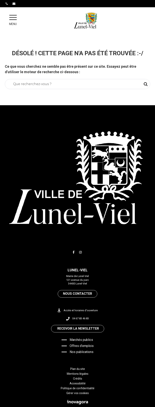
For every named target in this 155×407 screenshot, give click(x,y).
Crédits (77, 378)
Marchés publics (81, 340)
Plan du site (77, 369)
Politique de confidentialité (77, 388)
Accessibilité (78, 383)
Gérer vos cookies (77, 393)
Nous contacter (77, 294)
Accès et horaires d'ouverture (78, 310)
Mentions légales (77, 373)
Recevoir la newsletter (78, 328)
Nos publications (81, 352)
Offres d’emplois (82, 346)
